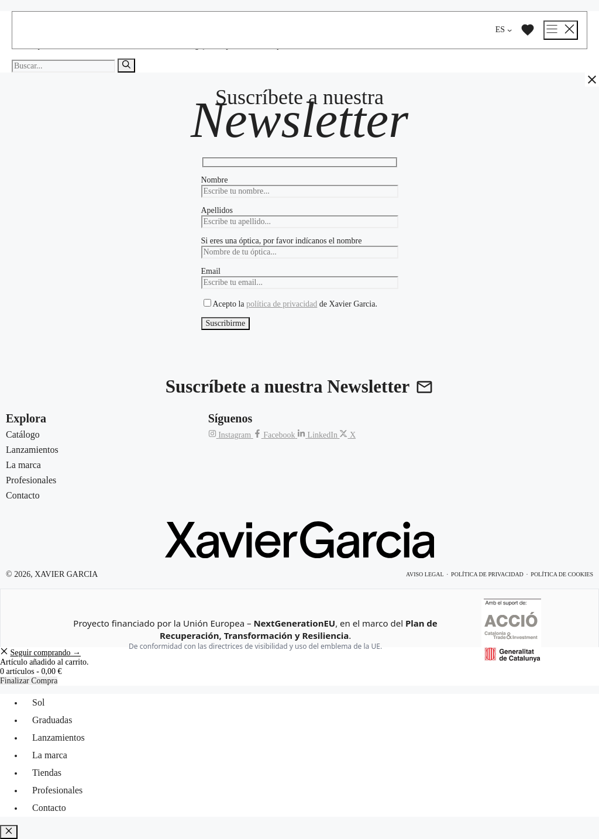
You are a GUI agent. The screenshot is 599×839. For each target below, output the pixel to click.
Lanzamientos (58, 737)
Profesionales (57, 790)
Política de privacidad (487, 574)
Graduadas (52, 720)
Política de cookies (562, 574)
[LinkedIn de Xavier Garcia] (318, 435)
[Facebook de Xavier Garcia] (275, 435)
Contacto (49, 808)
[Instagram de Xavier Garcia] (230, 435)
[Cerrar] (592, 80)
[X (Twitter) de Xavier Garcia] (347, 435)
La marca (49, 755)
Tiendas (46, 773)
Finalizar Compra (28, 680)
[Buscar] (126, 66)
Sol (38, 702)
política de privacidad (281, 304)
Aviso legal (425, 574)
